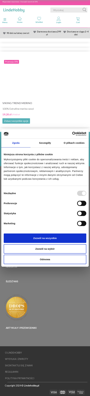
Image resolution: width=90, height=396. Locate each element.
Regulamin (11, 371)
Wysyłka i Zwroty (16, 359)
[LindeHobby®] (14, 9)
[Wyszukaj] (85, 10)
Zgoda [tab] (16, 142)
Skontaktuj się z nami (19, 365)
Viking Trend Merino (17, 103)
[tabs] (78, 21)
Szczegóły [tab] (45, 142)
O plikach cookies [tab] (74, 142)
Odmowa (45, 259)
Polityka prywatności (19, 378)
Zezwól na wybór (45, 248)
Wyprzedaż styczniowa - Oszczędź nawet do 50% (20, 2)
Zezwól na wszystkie (45, 238)
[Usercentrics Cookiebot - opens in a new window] (72, 134)
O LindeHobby (13, 352)
